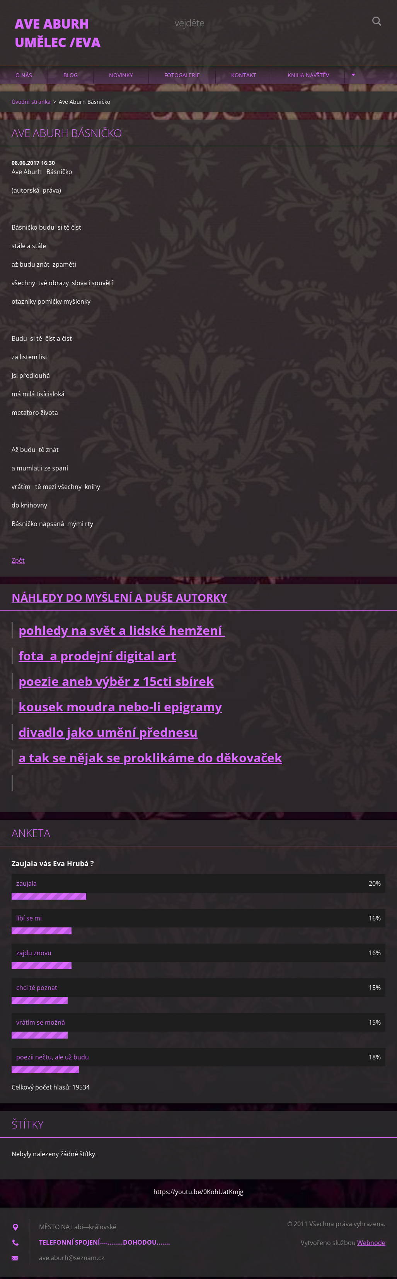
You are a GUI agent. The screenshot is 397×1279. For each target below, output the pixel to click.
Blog (70, 77)
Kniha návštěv (308, 77)
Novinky (121, 77)
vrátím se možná (40, 1024)
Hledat (377, 22)
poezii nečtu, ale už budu (52, 1059)
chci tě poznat (36, 989)
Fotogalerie (182, 77)
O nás (23, 77)
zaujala (26, 885)
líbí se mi (29, 920)
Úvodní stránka (31, 103)
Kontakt (243, 77)
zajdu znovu (33, 955)
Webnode (371, 1244)
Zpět (18, 562)
